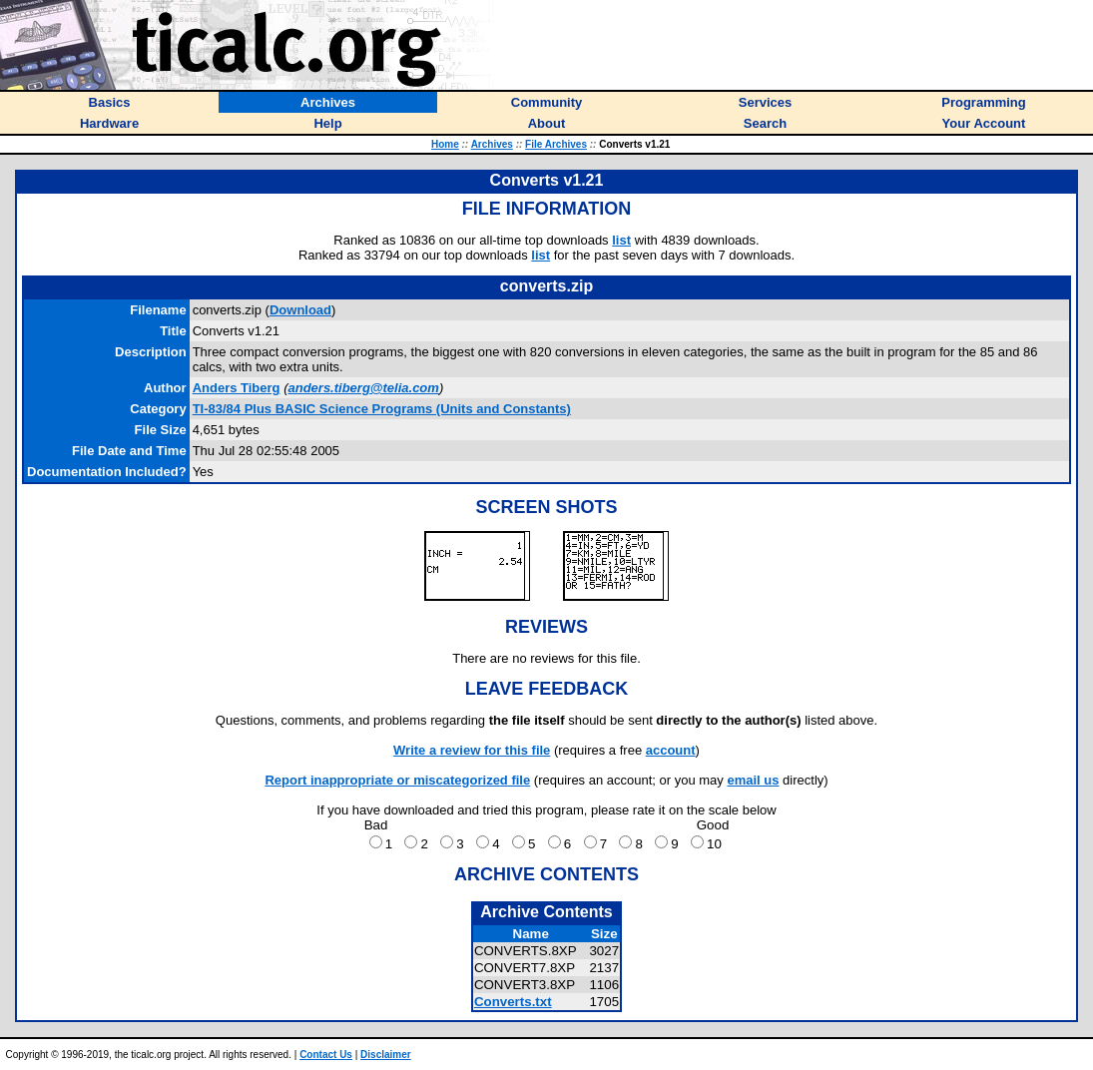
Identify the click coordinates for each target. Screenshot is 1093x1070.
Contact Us (325, 1054)
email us (753, 780)
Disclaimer (385, 1054)
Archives (492, 144)
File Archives (556, 144)
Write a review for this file (471, 750)
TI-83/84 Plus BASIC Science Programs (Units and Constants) (382, 408)
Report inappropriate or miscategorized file (397, 780)
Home (445, 144)
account (671, 750)
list (621, 240)
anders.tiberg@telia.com (362, 387)
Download (300, 309)
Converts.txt (513, 1001)
